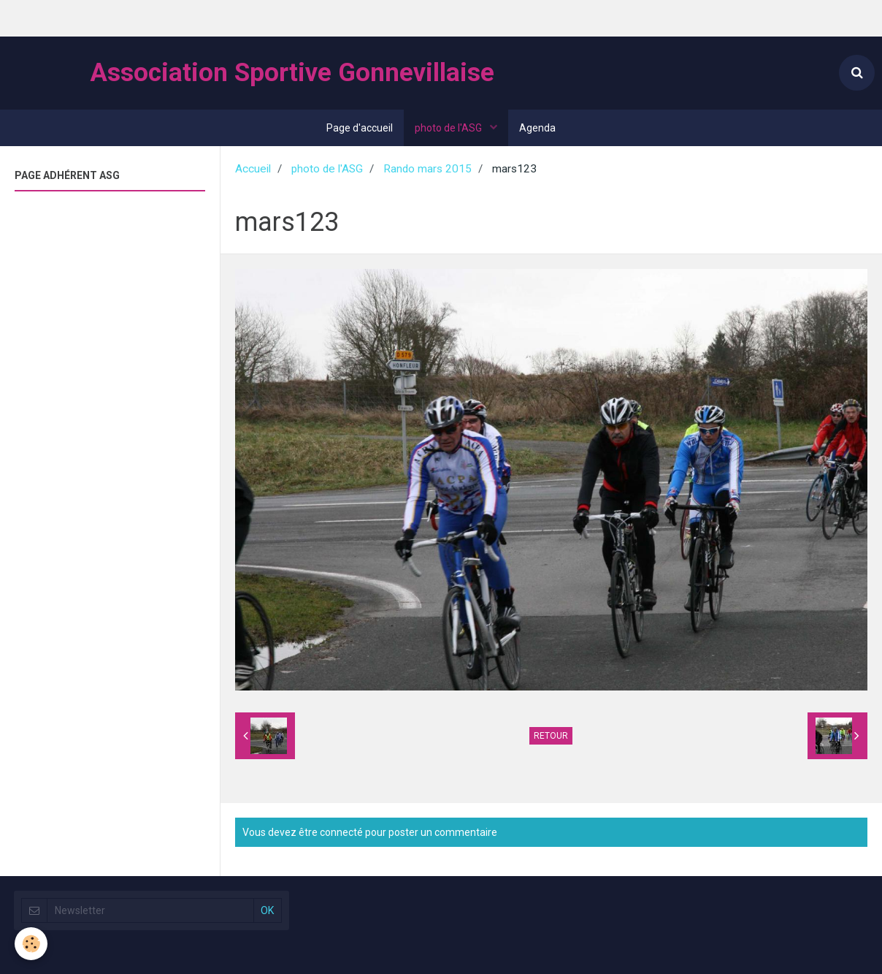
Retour (551, 736)
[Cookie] (31, 943)
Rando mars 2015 (427, 168)
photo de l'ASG (449, 128)
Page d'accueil (359, 128)
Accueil (253, 168)
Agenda (537, 128)
